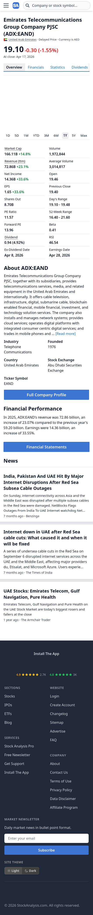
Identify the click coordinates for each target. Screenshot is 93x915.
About (55, 821)
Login (54, 753)
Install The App (16, 829)
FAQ (53, 797)
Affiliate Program (64, 864)
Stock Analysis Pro (19, 803)
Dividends (80, 67)
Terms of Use (60, 838)
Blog (8, 779)
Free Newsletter (17, 812)
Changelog (59, 771)
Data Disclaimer (63, 856)
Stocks (9, 753)
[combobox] (56, 5)
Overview (14, 67)
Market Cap (13, 148)
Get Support (14, 821)
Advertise (57, 788)
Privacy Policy (61, 847)
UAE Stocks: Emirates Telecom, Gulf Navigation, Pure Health (41, 652)
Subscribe (46, 907)
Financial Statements (46, 447)
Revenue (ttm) (15, 161)
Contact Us (59, 829)
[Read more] (65, 333)
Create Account (62, 762)
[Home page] (16, 5)
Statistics (57, 67)
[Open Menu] (6, 5)
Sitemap (57, 779)
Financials (36, 67)
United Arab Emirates (22, 39)
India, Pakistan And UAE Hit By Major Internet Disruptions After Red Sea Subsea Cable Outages (43, 540)
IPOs (8, 762)
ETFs (8, 771)
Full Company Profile (46, 394)
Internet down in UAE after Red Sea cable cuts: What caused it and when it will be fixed (45, 595)
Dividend (11, 237)
